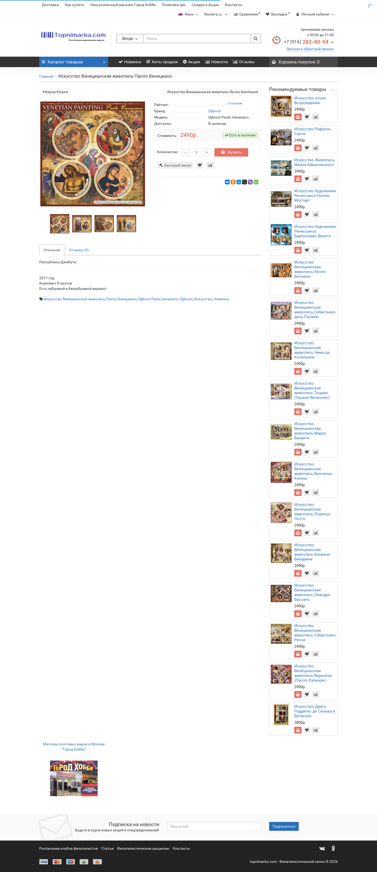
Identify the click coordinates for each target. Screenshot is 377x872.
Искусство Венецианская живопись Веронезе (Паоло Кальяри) (313, 673)
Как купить (74, 5)
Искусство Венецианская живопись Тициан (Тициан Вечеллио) (312, 390)
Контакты (233, 5)
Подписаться (284, 826)
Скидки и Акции (205, 5)
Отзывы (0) (79, 250)
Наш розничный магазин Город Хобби (123, 5)
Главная (46, 76)
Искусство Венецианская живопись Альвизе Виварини (312, 552)
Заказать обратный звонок (310, 49)
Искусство (203, 299)
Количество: (167, 152)
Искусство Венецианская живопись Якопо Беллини (212, 92)
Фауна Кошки (55, 92)
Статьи (107, 848)
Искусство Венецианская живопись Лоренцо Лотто (312, 511)
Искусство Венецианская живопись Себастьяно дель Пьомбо (315, 309)
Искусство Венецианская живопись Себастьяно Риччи (315, 632)
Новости (216, 61)
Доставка (50, 5)
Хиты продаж (162, 61)
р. (216, 14)
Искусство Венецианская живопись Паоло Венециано (90, 299)
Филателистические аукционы (143, 848)
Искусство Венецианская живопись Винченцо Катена (313, 471)
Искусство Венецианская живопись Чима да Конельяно (312, 350)
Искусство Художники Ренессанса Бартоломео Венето (315, 231)
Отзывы (244, 61)
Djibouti (186, 299)
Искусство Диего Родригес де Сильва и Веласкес (314, 711)
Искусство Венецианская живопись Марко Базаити (310, 430)
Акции (191, 61)
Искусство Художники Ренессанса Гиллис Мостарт (315, 196)
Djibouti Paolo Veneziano (158, 299)
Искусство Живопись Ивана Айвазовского (314, 162)
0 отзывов (235, 103)
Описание (51, 250)
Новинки (130, 61)
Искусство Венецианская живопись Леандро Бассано (312, 592)
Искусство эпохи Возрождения (310, 100)
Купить (231, 152)
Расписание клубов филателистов (68, 848)
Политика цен (174, 5)
